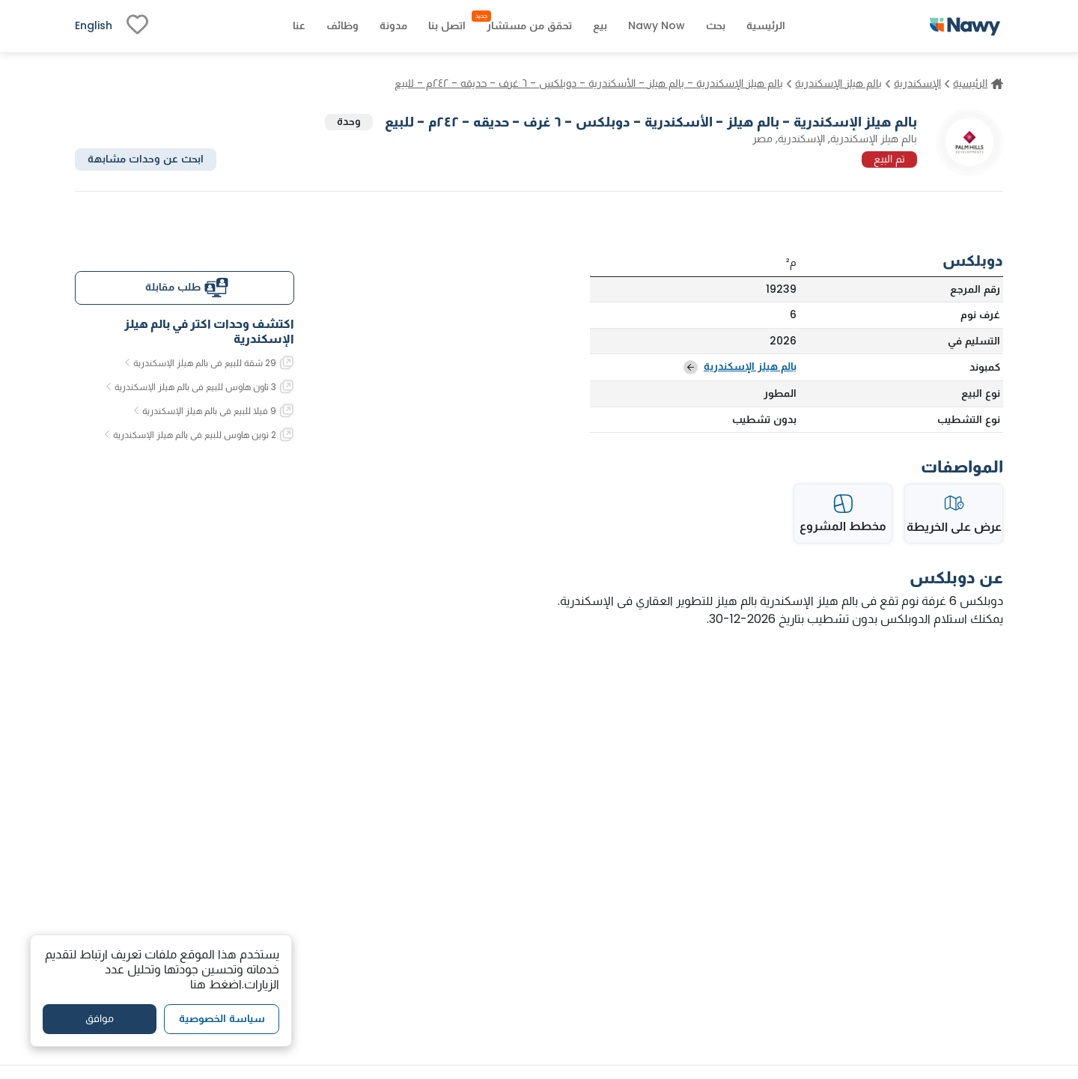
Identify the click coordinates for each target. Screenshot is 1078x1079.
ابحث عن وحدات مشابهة (146, 158)
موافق (99, 1018)
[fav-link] (137, 26)
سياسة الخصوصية (222, 1018)
